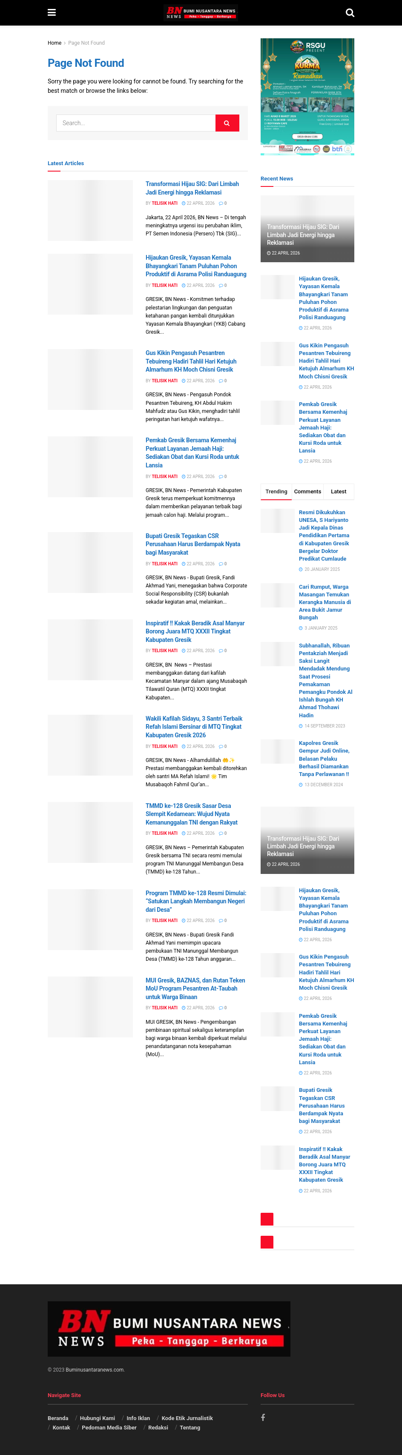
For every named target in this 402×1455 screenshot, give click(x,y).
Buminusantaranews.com (94, 1370)
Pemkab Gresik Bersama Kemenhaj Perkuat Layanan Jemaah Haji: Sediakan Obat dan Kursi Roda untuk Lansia (323, 427)
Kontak (61, 1427)
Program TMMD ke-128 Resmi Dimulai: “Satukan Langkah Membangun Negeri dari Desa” (197, 901)
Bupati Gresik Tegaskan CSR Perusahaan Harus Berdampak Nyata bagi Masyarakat (193, 544)
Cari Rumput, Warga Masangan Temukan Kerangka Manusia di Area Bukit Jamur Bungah (325, 602)
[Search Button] (227, 123)
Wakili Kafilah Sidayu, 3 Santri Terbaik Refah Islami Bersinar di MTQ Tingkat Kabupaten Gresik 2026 (194, 727)
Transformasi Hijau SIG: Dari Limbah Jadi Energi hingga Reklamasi (303, 234)
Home (54, 43)
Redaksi (158, 1427)
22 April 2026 (198, 203)
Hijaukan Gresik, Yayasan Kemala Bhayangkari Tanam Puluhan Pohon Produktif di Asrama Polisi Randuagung (196, 266)
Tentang (190, 1427)
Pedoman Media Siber (109, 1427)
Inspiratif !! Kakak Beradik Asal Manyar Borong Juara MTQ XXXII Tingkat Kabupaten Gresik (195, 631)
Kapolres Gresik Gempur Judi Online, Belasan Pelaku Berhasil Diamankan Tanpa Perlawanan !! (324, 758)
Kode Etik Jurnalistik (188, 1418)
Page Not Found (86, 43)
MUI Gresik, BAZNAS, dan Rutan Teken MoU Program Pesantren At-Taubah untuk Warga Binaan (195, 988)
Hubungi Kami (97, 1418)
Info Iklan (138, 1418)
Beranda (58, 1418)
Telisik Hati (164, 203)
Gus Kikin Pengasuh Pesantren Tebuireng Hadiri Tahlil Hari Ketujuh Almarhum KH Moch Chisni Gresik (191, 361)
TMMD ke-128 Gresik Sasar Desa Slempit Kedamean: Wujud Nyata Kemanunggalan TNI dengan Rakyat (192, 814)
